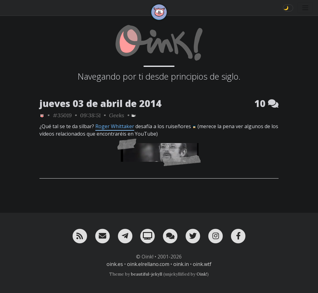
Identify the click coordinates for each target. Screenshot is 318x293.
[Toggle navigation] (305, 7)
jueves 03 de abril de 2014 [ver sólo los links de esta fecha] (100, 103)
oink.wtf (202, 264)
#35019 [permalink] (62, 115)
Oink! (202, 274)
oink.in (181, 264)
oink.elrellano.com (148, 264)
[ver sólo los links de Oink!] (41, 115)
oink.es (115, 264)
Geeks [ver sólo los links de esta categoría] (116, 115)
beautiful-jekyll (146, 274)
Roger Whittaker (114, 126)
